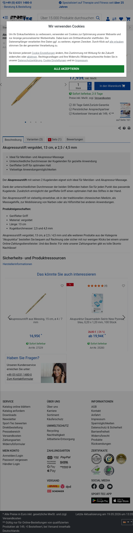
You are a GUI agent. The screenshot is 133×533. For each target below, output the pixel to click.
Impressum (81, 60)
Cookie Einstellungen (43, 53)
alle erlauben (117, 41)
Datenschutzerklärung (30, 60)
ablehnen (32, 56)
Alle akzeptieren (66, 68)
